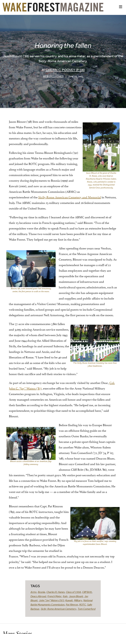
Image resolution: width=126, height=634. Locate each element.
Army (34, 592)
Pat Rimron (72, 604)
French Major (54, 596)
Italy (65, 596)
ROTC (82, 604)
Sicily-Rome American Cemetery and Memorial (69, 197)
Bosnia (41, 592)
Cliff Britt (87, 592)
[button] (120, 7)
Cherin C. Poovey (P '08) (65, 70)
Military (78, 600)
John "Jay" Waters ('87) (51, 600)
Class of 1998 (73, 592)
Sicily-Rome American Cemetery (58, 608)
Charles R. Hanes (55, 592)
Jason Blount (76, 596)
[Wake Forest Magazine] (53, 9)
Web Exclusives (53, 76)
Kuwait (69, 600)
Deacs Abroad (38, 596)
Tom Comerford (86, 608)
